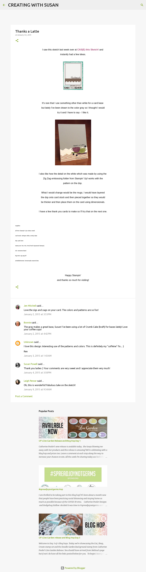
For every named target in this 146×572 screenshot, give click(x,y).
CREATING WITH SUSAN (33, 4)
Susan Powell (30, 364)
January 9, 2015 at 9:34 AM (38, 389)
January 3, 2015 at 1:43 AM (38, 355)
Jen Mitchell (30, 305)
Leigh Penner (30, 381)
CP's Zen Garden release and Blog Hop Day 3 (59, 538)
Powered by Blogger (73, 568)
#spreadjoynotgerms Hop (51, 489)
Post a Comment (24, 396)
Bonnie (27, 322)
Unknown (29, 342)
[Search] (62, 5)
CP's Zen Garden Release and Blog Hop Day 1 (60, 441)
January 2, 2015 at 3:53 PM (37, 314)
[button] (17, 41)
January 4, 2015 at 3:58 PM (37, 372)
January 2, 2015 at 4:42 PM (37, 333)
